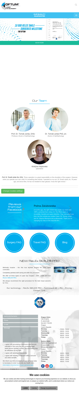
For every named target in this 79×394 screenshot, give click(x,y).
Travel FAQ (39, 242)
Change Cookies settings (13, 191)
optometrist (39, 169)
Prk (61, 288)
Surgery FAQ (14, 242)
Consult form (39, 291)
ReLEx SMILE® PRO (32, 288)
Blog (64, 242)
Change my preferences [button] (48, 388)
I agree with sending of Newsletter (15, 353)
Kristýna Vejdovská (39, 167)
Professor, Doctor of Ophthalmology (23, 136)
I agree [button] (25, 388)
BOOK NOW (39, 43)
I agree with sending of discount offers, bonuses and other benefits (19, 357)
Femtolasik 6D (50, 288)
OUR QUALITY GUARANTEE (39, 15)
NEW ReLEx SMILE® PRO (39, 261)
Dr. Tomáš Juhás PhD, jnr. (56, 134)
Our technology (14, 288)
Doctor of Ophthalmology (56, 136)
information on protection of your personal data (18, 365)
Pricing (68, 288)
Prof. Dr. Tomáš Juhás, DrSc (23, 134)
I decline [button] (34, 388)
